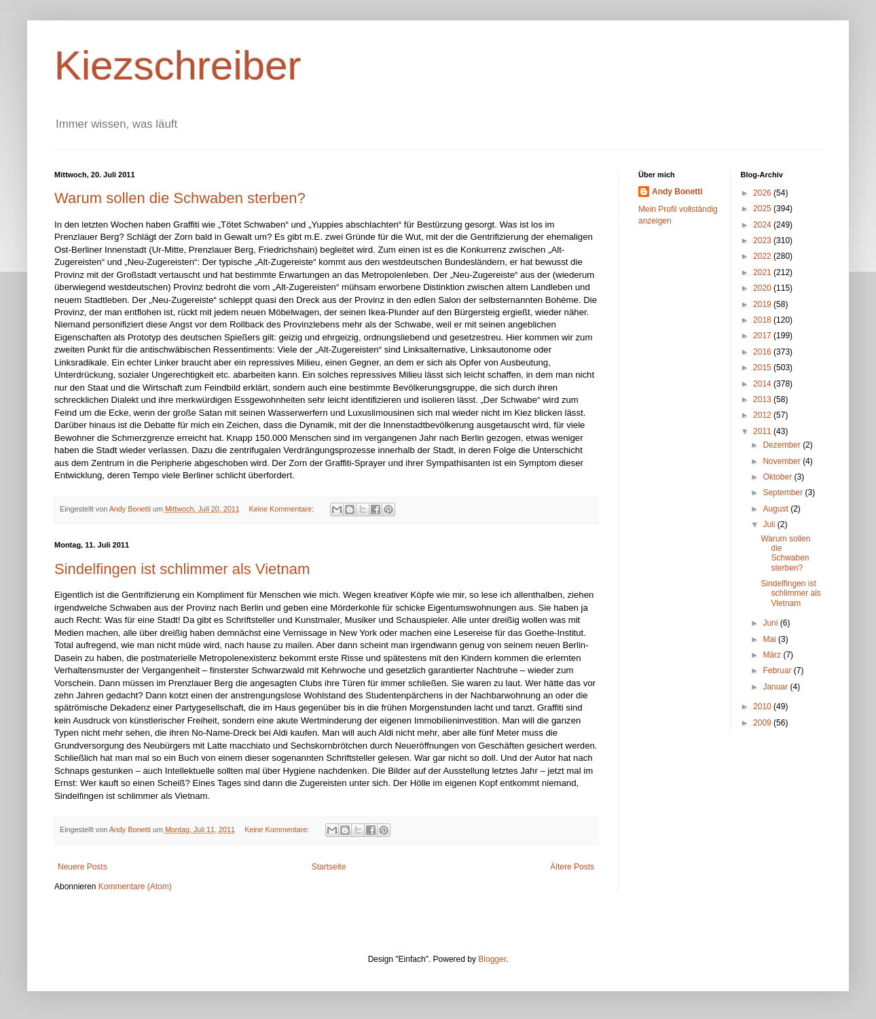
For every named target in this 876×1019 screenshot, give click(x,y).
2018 (763, 320)
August (776, 509)
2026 (763, 193)
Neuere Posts (82, 867)
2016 (763, 352)
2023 (763, 240)
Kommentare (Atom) (135, 886)
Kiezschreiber (178, 65)
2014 (763, 384)
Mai (770, 639)
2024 (763, 225)
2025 (763, 208)
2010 (763, 706)
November (783, 461)
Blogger (492, 959)
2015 (763, 367)
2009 (763, 723)
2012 (763, 415)
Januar (776, 687)
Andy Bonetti (677, 191)
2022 (763, 256)
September (784, 492)
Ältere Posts (572, 867)
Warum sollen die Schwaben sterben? (180, 198)
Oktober (778, 477)
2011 (763, 431)
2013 (763, 399)
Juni (771, 623)
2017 (763, 335)
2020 (763, 288)
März (773, 655)
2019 (763, 304)
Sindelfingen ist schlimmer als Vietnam (182, 568)
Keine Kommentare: (282, 509)
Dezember (783, 445)
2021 (763, 272)
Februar (778, 670)
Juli (770, 524)
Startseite (329, 867)
